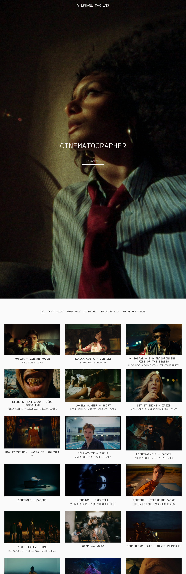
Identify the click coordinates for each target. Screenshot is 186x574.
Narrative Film (109, 311)
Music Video (55, 311)
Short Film (73, 311)
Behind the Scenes (134, 311)
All (43, 311)
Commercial (90, 311)
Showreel (93, 161)
